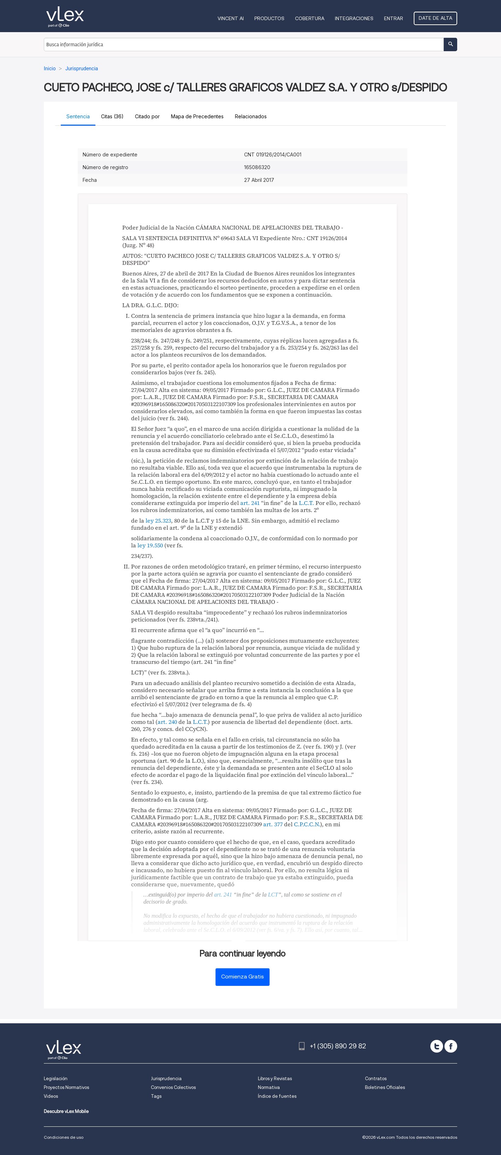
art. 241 (250, 503)
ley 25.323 (158, 520)
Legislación (55, 1078)
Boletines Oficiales (385, 1087)
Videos (51, 1096)
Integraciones (354, 18)
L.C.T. (306, 503)
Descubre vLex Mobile (66, 1111)
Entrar (393, 18)
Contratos (376, 1078)
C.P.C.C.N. (307, 824)
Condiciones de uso (63, 1137)
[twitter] (436, 1046)
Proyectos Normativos (66, 1087)
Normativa (269, 1087)
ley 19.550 (150, 545)
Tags (156, 1096)
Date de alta (435, 18)
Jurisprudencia (166, 1078)
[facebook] (450, 1046)
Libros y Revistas (275, 1078)
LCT (273, 895)
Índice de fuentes (277, 1096)
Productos (269, 18)
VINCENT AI (231, 18)
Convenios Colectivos (173, 1087)
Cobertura (309, 18)
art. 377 (273, 824)
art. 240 (167, 722)
